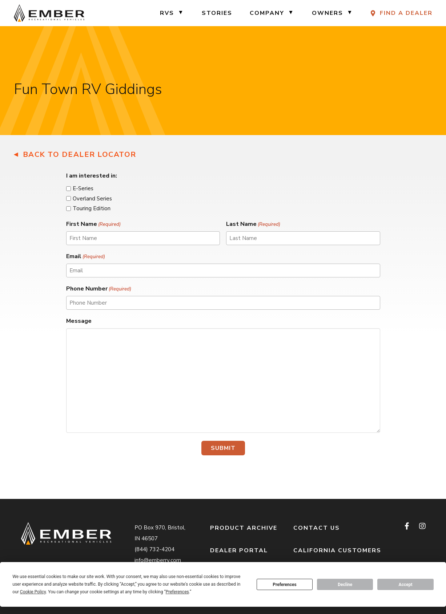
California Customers (337, 550)
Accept (406, 584)
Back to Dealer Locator (79, 154)
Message (79, 321)
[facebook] (407, 526)
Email (85, 256)
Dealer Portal (239, 550)
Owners (327, 13)
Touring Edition (92, 208)
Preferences (285, 584)
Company (267, 13)
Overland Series (92, 198)
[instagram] (422, 526)
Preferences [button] (177, 591)
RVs (167, 13)
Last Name (253, 224)
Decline (345, 584)
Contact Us (316, 528)
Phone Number (98, 289)
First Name (93, 224)
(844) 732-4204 (154, 549)
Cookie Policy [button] (33, 591)
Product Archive (243, 528)
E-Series (83, 188)
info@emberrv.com (157, 560)
